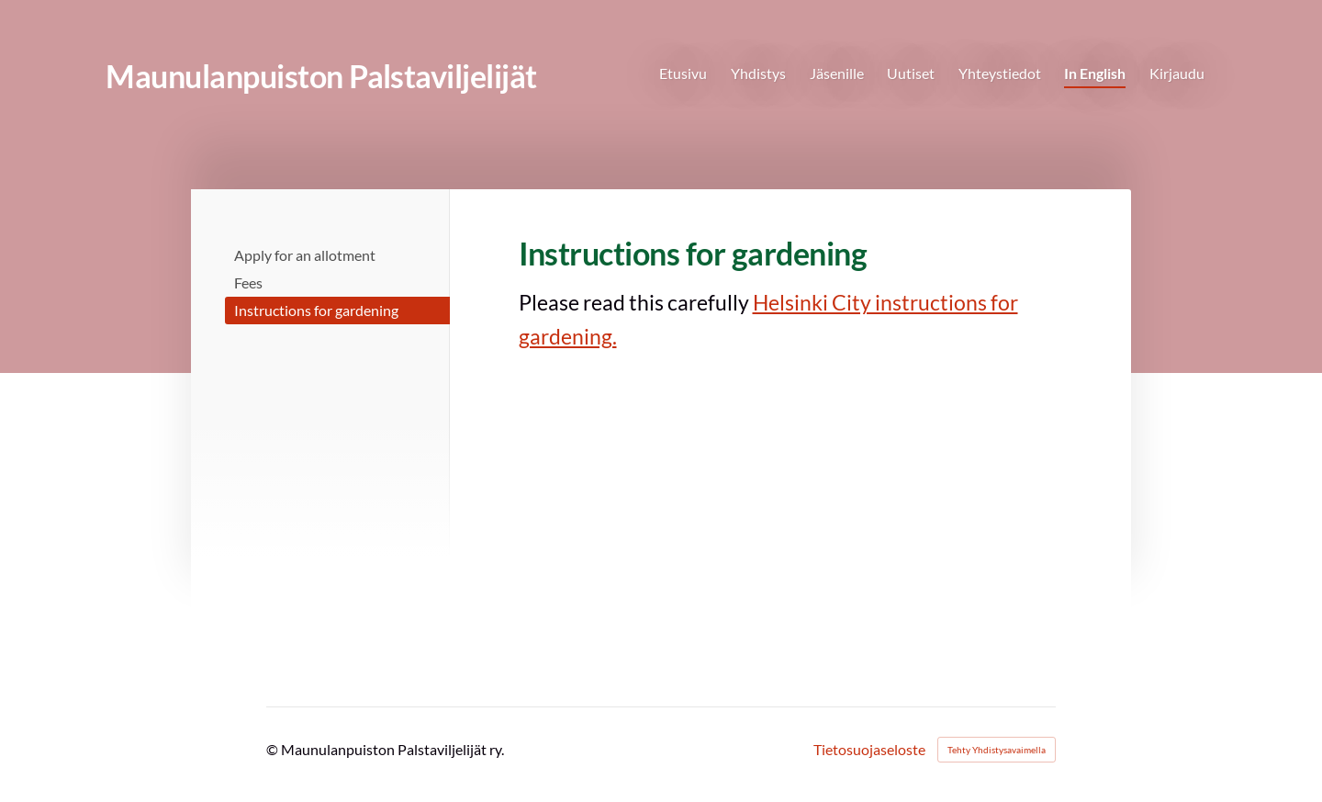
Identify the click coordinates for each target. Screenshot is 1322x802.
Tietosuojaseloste (869, 749)
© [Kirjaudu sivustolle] (273, 749)
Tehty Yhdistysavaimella (996, 749)
